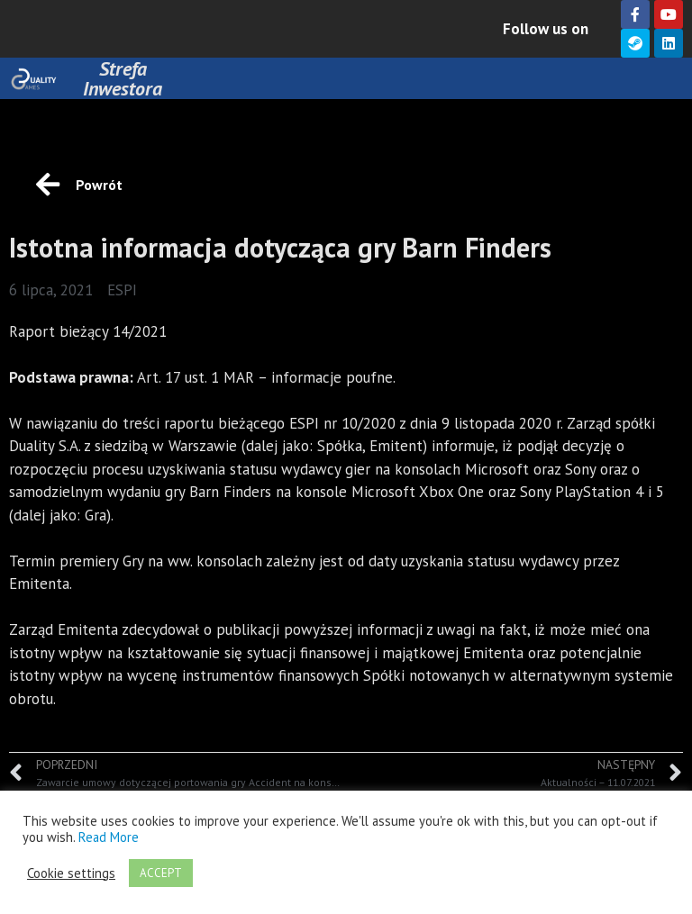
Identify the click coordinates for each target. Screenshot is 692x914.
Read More (108, 837)
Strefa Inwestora (122, 78)
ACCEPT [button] (161, 873)
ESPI (122, 290)
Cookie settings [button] (71, 873)
